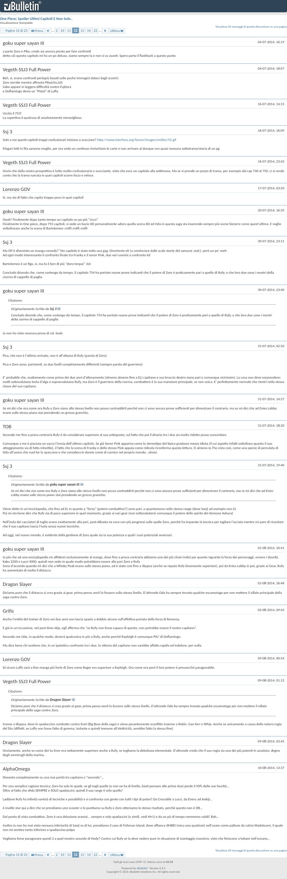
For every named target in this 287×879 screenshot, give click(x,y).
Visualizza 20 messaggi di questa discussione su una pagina (251, 26)
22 (95, 30)
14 (89, 30)
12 (75, 30)
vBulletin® (143, 868)
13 (82, 30)
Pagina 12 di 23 (16, 30)
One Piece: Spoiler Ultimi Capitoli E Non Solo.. (36, 18)
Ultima (117, 31)
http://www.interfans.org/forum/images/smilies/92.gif (136, 140)
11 (69, 30)
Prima (36, 31)
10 (62, 30)
